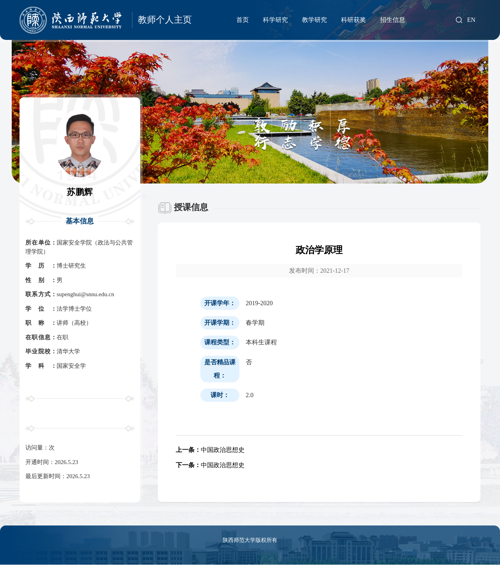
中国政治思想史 (210, 449)
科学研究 (275, 19)
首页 (242, 19)
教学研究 (314, 19)
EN (471, 20)
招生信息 (392, 19)
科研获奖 (353, 19)
